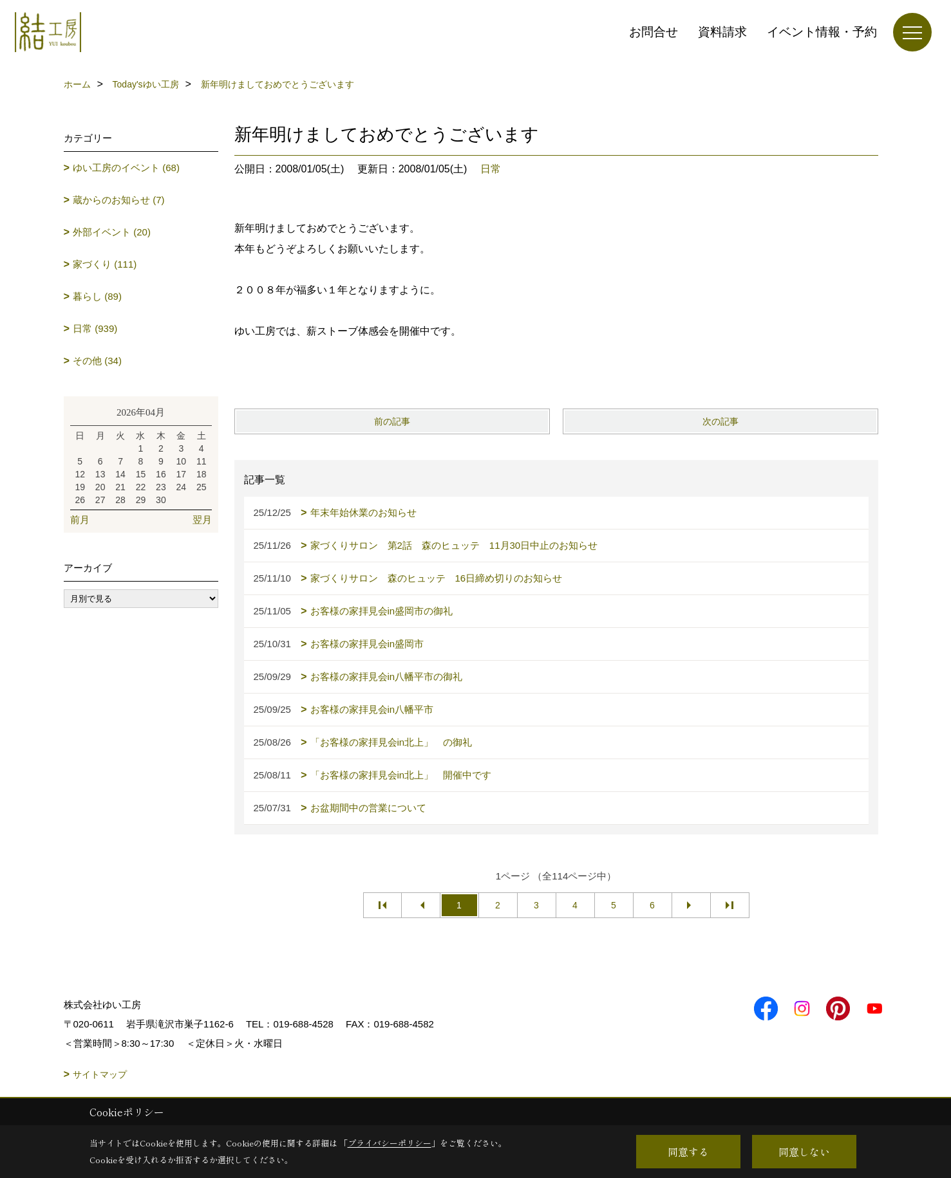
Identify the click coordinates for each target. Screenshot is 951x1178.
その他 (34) (97, 360)
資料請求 (722, 32)
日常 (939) (95, 328)
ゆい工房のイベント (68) (126, 167)
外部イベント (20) (112, 231)
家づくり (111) (105, 264)
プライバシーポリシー (389, 1143)
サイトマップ (100, 1074)
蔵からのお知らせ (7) (119, 199)
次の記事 (720, 421)
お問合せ (653, 32)
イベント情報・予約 (822, 32)
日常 (490, 168)
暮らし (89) (97, 296)
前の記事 (392, 421)
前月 (79, 519)
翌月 (202, 519)
